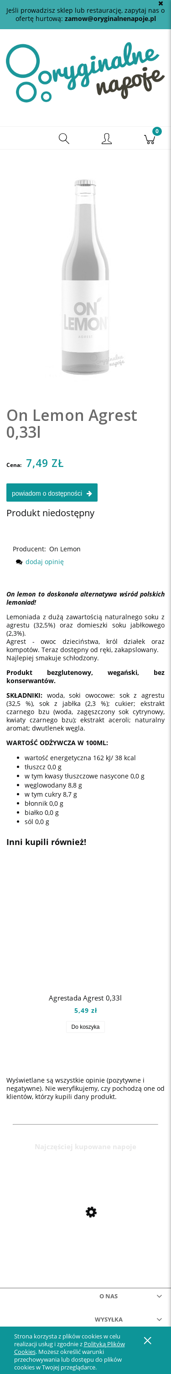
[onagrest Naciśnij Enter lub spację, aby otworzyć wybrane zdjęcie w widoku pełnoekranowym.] (85, 268)
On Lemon (65, 548)
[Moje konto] (107, 139)
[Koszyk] (149, 138)
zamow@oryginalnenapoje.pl (110, 18)
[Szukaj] (64, 138)
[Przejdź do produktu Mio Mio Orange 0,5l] (85, 1232)
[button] (21, 138)
